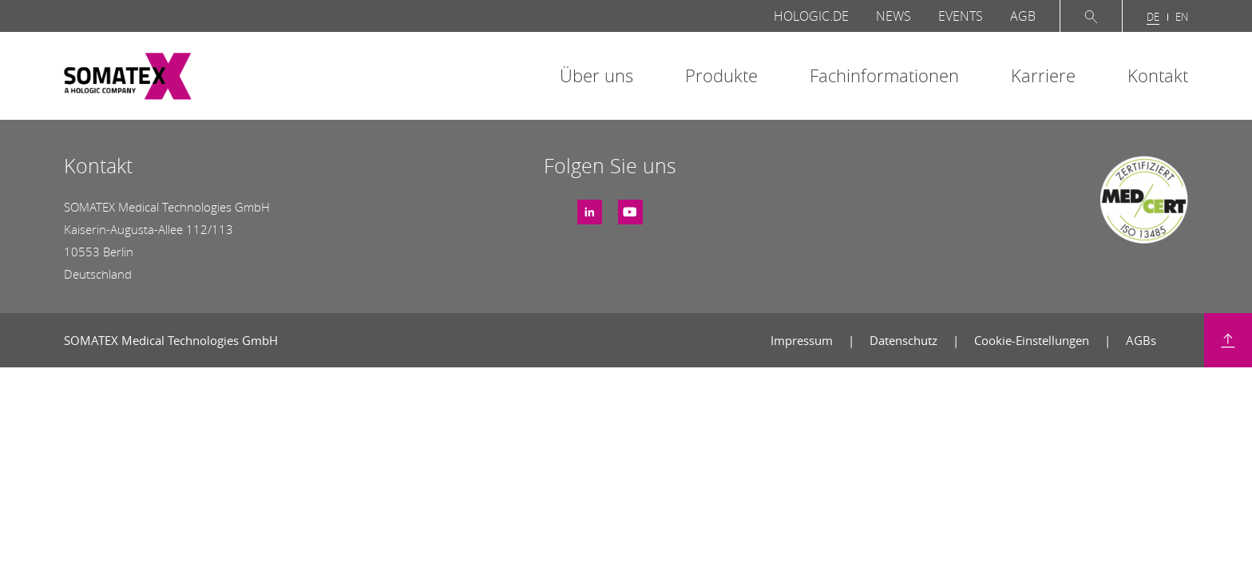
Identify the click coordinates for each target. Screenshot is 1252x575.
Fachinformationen (884, 75)
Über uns (596, 75)
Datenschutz (905, 340)
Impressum (803, 340)
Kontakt (1157, 75)
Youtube (630, 206)
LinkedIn (589, 206)
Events (960, 16)
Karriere (1043, 75)
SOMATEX (128, 76)
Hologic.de (811, 16)
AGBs (1141, 340)
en (1181, 17)
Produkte (721, 75)
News (893, 16)
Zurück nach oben (1228, 340)
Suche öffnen (1091, 16)
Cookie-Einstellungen (1033, 340)
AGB (1023, 16)
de (1153, 17)
